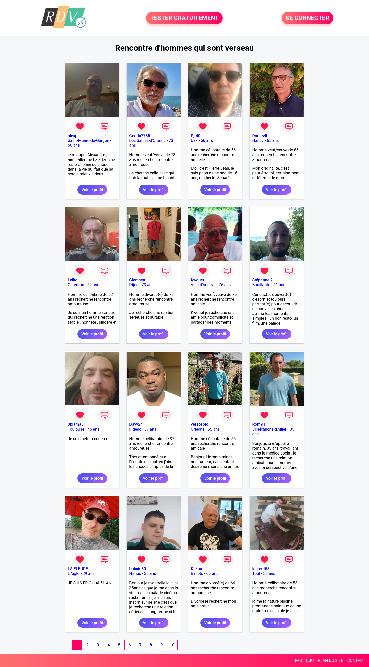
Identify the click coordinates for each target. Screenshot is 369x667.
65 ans (273, 140)
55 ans (214, 429)
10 (172, 645)
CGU (310, 660)
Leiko (73, 280)
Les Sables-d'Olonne (147, 140)
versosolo (199, 424)
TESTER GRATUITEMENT (184, 18)
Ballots (197, 573)
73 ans (148, 284)
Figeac (135, 429)
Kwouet (197, 280)
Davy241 (137, 424)
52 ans (93, 284)
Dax (194, 140)
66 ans (212, 573)
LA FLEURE (78, 568)
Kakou (196, 568)
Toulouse (76, 429)
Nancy (257, 140)
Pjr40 (195, 135)
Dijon (133, 284)
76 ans (225, 284)
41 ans (279, 284)
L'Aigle (74, 573)
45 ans (93, 429)
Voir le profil (92, 189)
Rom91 (258, 424)
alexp (72, 135)
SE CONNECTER (307, 18)
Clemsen (137, 280)
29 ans (89, 573)
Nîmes (135, 573)
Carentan (76, 284)
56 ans (207, 140)
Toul (256, 573)
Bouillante (261, 284)
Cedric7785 (139, 135)
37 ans (150, 429)
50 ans (74, 145)
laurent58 (260, 568)
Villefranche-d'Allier (269, 429)
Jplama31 (77, 424)
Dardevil (259, 135)
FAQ (298, 660)
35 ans (150, 573)
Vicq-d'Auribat (203, 284)
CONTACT (356, 660)
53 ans (269, 573)
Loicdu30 (137, 568)
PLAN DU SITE (331, 660)
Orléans (198, 429)
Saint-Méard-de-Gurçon (88, 140)
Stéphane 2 (262, 280)
